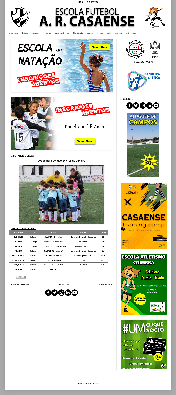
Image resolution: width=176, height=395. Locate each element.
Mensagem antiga (105, 284)
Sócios (100, 33)
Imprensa (118, 33)
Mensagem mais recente (20, 284)
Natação (48, 33)
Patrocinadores (132, 33)
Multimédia (78, 33)
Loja (109, 33)
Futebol (25, 33)
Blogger (94, 383)
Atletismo (36, 33)
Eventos (90, 33)
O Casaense (13, 33)
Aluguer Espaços (62, 33)
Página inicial (64, 284)
